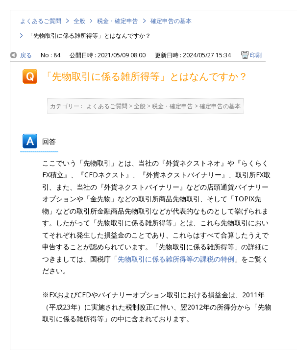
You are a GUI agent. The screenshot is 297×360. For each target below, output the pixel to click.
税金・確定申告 (117, 21)
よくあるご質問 (40, 21)
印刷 (256, 55)
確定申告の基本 (171, 21)
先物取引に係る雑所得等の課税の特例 (176, 259)
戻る (26, 55)
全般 (79, 21)
